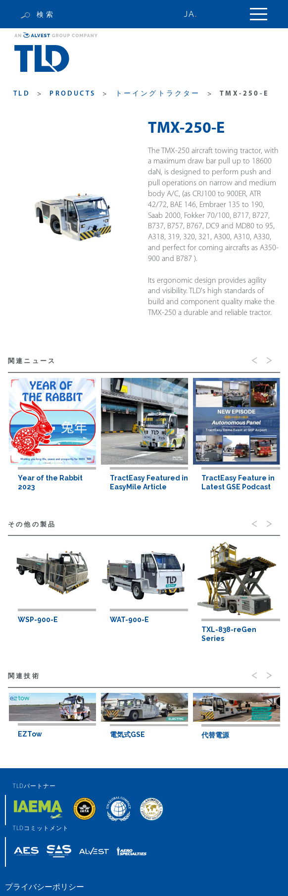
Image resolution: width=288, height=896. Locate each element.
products (72, 94)
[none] (196, 14)
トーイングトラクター (157, 94)
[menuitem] (196, 14)
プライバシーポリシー (44, 887)
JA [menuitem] (189, 14)
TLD (21, 94)
